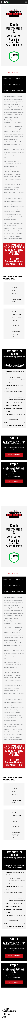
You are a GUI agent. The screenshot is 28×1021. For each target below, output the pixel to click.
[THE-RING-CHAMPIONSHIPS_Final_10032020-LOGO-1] (14, 13)
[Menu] (26, 2)
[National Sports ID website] (5, 2)
